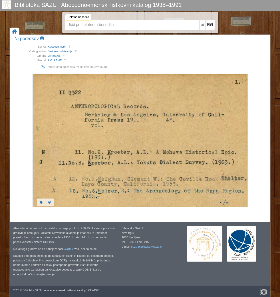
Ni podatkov (29, 38)
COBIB (68, 249)
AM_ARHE (55, 60)
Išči (210, 25)
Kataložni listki (57, 46)
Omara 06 (54, 55)
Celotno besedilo (78, 17)
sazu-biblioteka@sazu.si (146, 246)
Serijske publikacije (60, 51)
